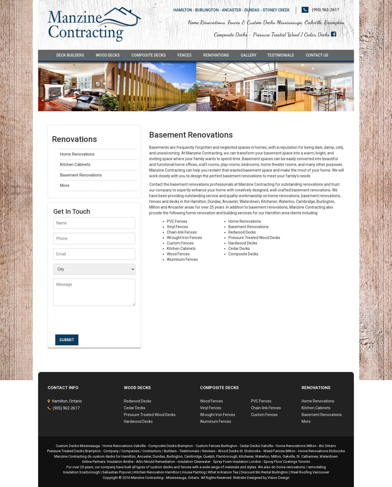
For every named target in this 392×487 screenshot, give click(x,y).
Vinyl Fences (210, 408)
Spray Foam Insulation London (237, 462)
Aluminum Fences (215, 421)
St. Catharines (307, 456)
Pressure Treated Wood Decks (150, 414)
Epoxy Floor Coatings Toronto (287, 462)
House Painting (194, 472)
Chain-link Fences (266, 408)
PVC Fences (261, 401)
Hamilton (128, 456)
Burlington (175, 456)
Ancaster (144, 456)
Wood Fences (211, 401)
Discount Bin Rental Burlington (264, 472)
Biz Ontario (327, 446)
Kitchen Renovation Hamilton (156, 472)
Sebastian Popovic (117, 472)
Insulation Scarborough (81, 472)
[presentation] (94, 322)
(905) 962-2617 (325, 10)
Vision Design (278, 478)
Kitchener (246, 456)
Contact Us (317, 55)
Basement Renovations (81, 175)
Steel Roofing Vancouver (309, 472)
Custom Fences (264, 414)
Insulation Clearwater (194, 462)
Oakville (289, 456)
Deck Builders (70, 55)
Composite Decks (148, 55)
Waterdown (329, 456)
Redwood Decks (137, 401)
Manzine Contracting (147, 478)
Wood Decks (108, 55)
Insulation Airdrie (120, 462)
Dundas (159, 456)
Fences (184, 55)
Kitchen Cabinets (75, 164)
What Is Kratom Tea (223, 472)
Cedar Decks (134, 408)
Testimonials (280, 55)
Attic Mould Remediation (155, 462)
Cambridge (193, 456)
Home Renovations (77, 154)
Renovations (216, 55)
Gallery (248, 55)
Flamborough (226, 456)
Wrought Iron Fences (217, 414)
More (64, 185)
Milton (276, 456)
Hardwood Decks (138, 421)
